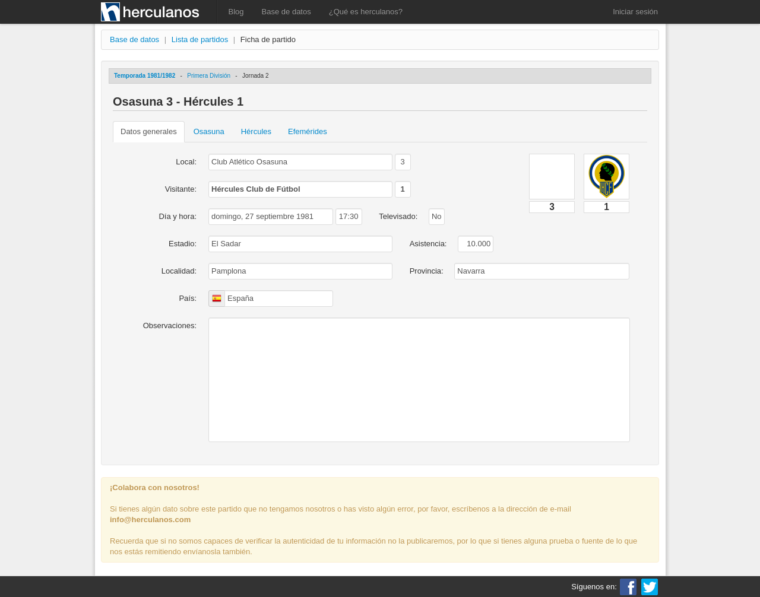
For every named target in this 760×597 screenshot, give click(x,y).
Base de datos (286, 11)
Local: (186, 161)
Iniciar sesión (635, 11)
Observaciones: (170, 325)
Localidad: (179, 270)
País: (188, 298)
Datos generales (149, 131)
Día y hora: (178, 216)
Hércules (256, 131)
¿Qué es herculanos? (366, 11)
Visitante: (181, 189)
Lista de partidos (200, 39)
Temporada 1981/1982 (144, 75)
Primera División (208, 75)
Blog (236, 11)
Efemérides (307, 131)
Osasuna (209, 131)
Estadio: (183, 243)
